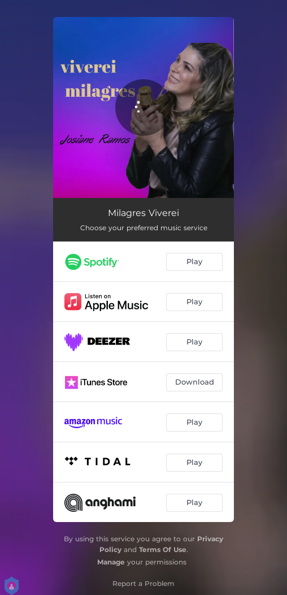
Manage (111, 562)
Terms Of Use (162, 549)
